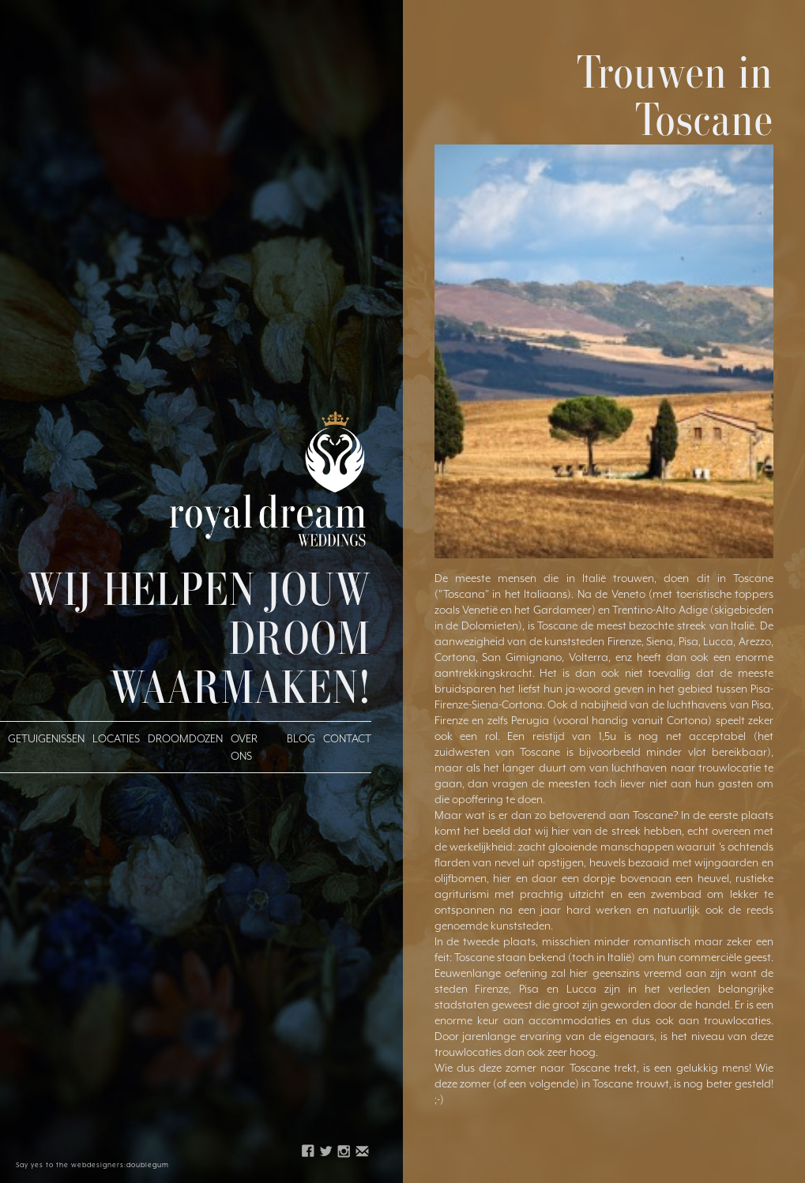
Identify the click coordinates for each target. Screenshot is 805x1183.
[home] (268, 478)
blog (301, 738)
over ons (244, 747)
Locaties (116, 738)
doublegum (147, 1165)
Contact (347, 738)
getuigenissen (46, 738)
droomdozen (185, 738)
